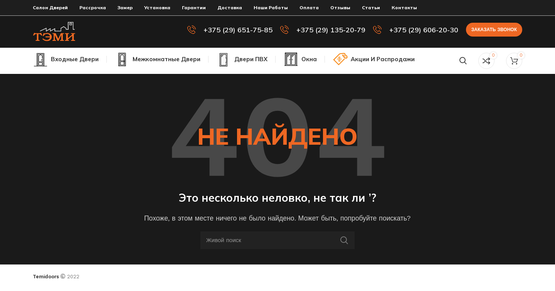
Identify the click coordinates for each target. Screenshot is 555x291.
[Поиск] (463, 64)
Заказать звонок (494, 31)
